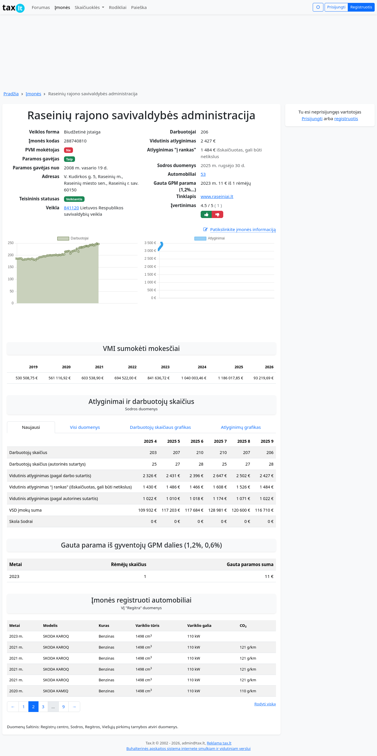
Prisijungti (336, 7)
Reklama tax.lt (219, 743)
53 (203, 174)
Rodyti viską (265, 703)
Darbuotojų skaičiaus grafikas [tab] (160, 427)
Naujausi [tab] (31, 427)
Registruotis (361, 7)
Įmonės (62, 7)
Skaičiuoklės (88, 7)
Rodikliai (117, 7)
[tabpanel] (141, 483)
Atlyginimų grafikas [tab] (241, 427)
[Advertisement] (141, 320)
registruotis (346, 118)
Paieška (139, 7)
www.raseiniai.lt (217, 196)
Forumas (41, 7)
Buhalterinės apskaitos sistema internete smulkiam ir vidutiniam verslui (188, 748)
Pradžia (11, 93)
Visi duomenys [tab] (85, 427)
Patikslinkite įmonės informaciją (239, 229)
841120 (71, 207)
